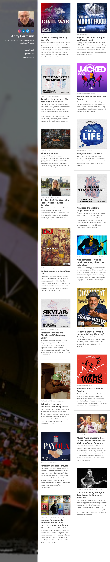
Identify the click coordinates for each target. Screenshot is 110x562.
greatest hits (29, 54)
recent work (29, 50)
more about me (28, 57)
